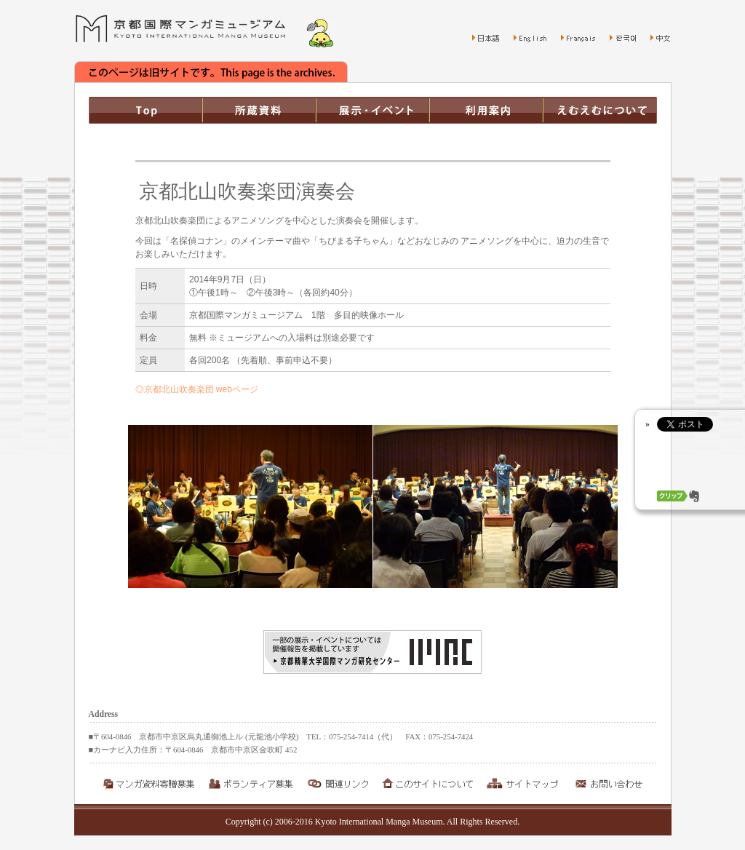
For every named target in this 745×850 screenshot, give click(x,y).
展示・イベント (372, 110)
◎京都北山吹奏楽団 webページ (196, 389)
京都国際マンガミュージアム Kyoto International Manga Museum (180, 29)
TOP (145, 110)
